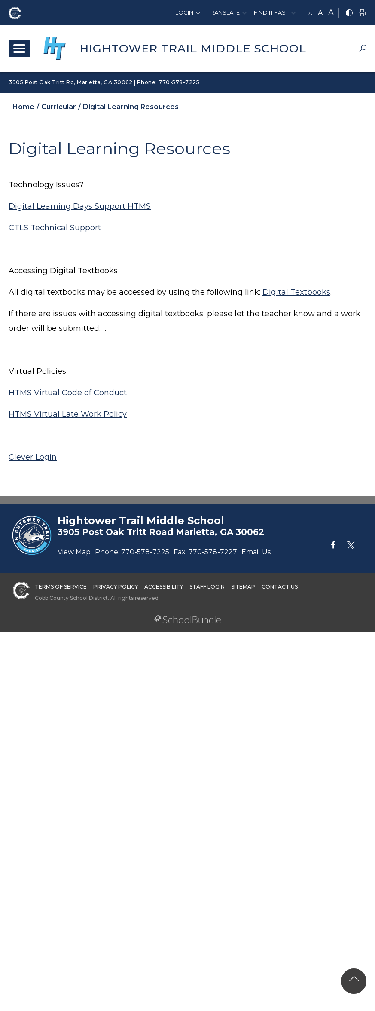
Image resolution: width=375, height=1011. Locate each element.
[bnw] (349, 13)
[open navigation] (19, 48)
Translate (223, 12)
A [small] (310, 13)
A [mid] (320, 13)
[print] (362, 13)
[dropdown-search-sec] (362, 50)
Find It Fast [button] (271, 12)
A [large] (331, 12)
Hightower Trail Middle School (192, 48)
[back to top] (353, 981)
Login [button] (184, 12)
